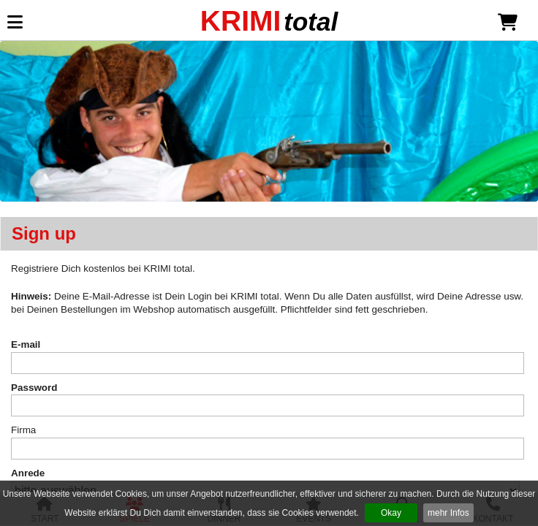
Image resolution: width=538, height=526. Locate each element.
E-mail (25, 344)
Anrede (28, 473)
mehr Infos (448, 513)
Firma (23, 429)
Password (34, 387)
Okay (391, 513)
